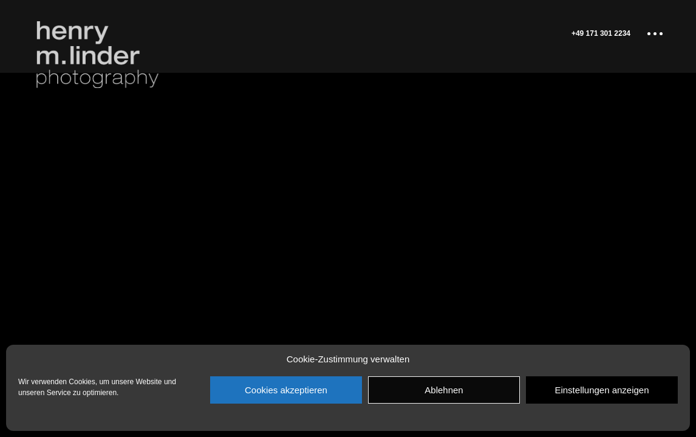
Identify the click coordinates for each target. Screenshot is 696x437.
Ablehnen (444, 390)
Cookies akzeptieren (286, 390)
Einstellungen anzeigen (601, 390)
